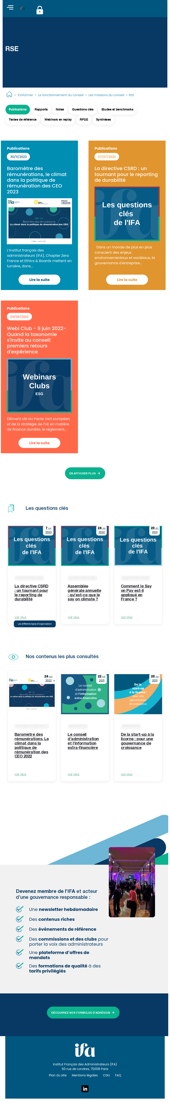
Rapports (41, 109)
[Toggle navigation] (10, 8)
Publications (18, 109)
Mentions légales (85, 1075)
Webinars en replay (58, 119)
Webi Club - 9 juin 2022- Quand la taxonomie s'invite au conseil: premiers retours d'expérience (36, 340)
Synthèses (103, 119)
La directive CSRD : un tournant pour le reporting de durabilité (126, 174)
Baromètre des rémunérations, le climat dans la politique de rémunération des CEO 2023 (37, 180)
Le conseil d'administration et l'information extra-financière (83, 741)
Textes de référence (23, 119)
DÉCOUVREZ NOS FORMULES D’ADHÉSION (80, 1013)
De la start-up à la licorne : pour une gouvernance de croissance (137, 741)
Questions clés (82, 109)
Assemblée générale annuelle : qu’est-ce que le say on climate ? (84, 593)
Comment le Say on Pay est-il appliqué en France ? (136, 593)
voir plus (20, 617)
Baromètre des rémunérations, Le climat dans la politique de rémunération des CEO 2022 (32, 746)
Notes (60, 109)
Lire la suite (39, 279)
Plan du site (58, 1075)
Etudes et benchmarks (117, 109)
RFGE (84, 119)
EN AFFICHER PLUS (82, 473)
